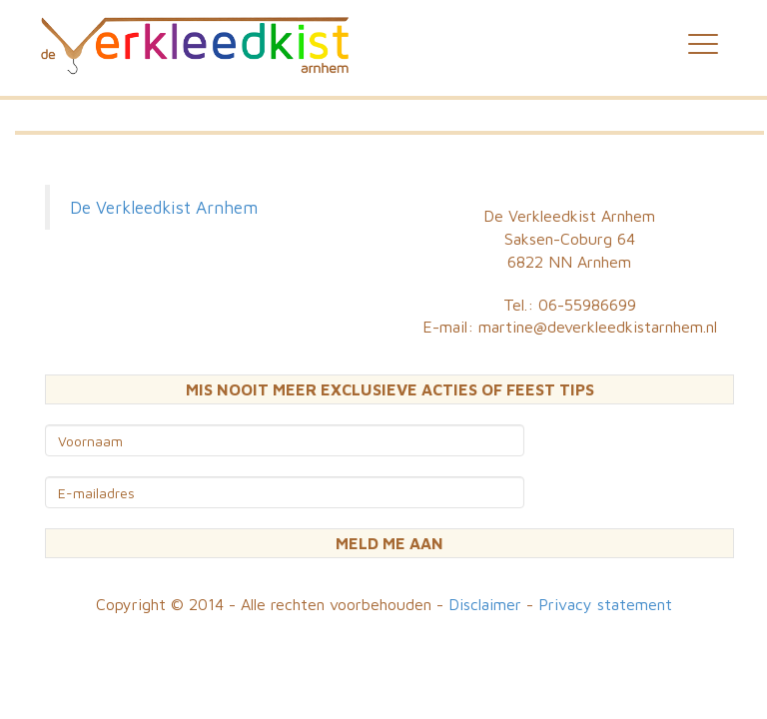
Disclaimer (484, 604)
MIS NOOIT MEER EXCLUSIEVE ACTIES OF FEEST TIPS (390, 389)
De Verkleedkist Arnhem (164, 207)
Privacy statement (605, 604)
